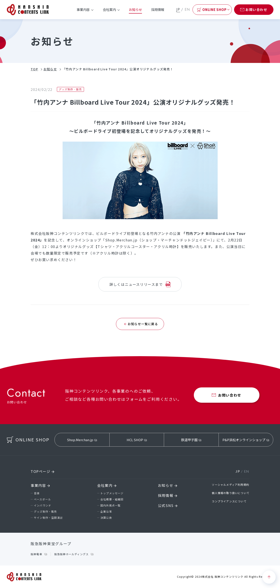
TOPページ (42, 471)
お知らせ (135, 9)
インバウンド (42, 505)
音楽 (37, 493)
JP (178, 9)
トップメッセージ (112, 493)
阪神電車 (36, 554)
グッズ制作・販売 (45, 511)
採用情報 (157, 9)
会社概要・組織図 (112, 499)
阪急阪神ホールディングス (71, 554)
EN (187, 9)
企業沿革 (106, 511)
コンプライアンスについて (229, 501)
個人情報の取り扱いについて (230, 493)
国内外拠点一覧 (110, 505)
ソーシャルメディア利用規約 (230, 484)
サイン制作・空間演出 (48, 517)
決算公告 (106, 517)
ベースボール (42, 499)
